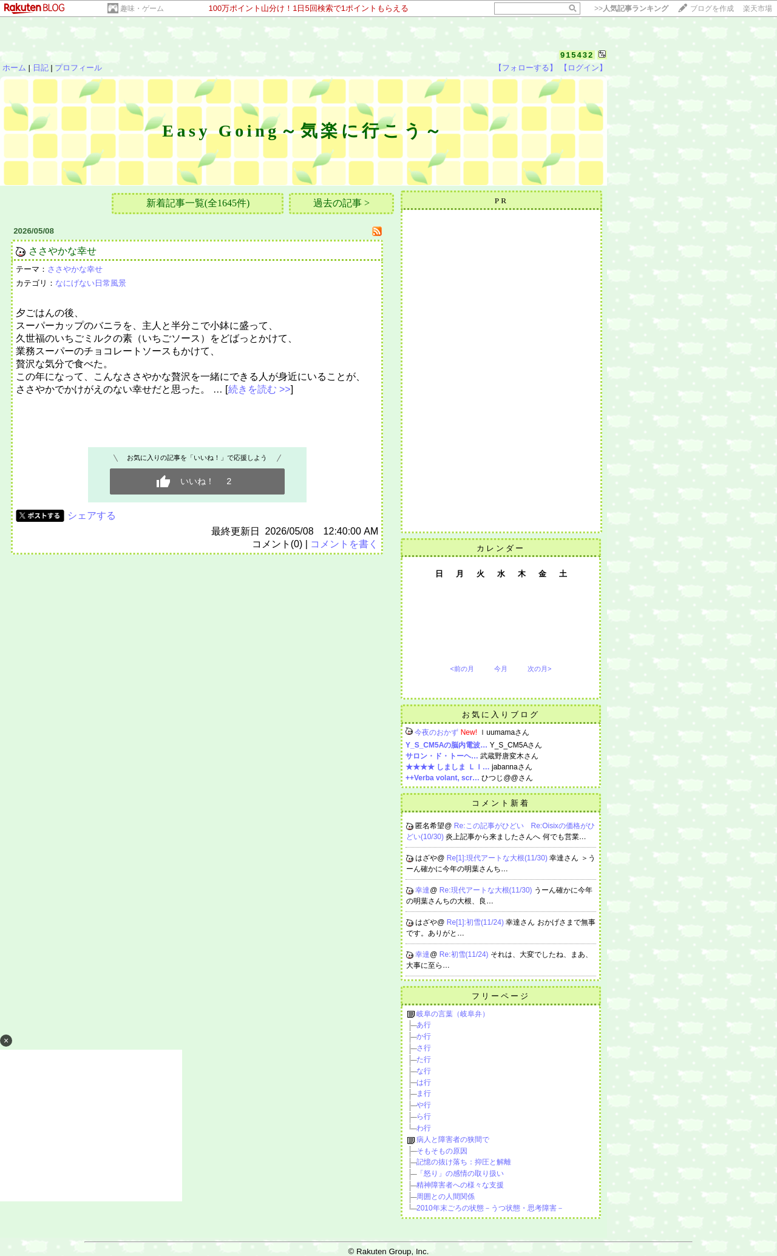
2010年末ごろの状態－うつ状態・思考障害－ (490, 1208)
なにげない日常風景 (90, 283)
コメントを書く (344, 544)
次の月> (539, 668)
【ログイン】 (583, 67)
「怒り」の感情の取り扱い (460, 1173)
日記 (41, 67)
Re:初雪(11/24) (464, 954)
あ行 (423, 1025)
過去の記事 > (341, 203)
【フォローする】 (525, 67)
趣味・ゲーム (142, 8)
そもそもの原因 (441, 1151)
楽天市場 (757, 8)
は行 (423, 1082)
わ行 (423, 1128)
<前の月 (461, 668)
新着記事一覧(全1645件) (198, 203)
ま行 (423, 1093)
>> (631, 8)
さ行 (423, 1048)
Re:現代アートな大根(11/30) (486, 890)
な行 (423, 1071)
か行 (423, 1036)
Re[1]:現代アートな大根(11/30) (498, 858)
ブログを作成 (712, 8)
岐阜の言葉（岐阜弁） (452, 1014)
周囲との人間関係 (445, 1196)
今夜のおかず (436, 732)
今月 (500, 668)
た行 (423, 1059)
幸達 (422, 890)
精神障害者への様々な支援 (460, 1185)
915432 (577, 54)
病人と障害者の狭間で (452, 1139)
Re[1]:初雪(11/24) (476, 922)
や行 (423, 1105)
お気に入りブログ (501, 714)
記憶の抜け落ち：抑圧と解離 (463, 1162)
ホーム (14, 67)
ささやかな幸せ (63, 251)
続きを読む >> (259, 389)
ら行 (423, 1116)
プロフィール (78, 67)
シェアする (91, 515)
